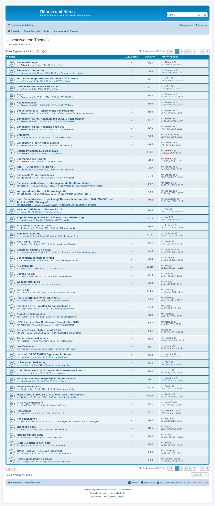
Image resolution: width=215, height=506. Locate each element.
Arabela (24, 397)
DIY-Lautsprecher (65, 325)
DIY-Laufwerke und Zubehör (67, 333)
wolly (23, 268)
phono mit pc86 (26, 426)
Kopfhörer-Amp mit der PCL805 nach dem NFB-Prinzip (50, 217)
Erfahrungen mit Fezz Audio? (35, 225)
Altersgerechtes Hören (71, 73)
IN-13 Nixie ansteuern (30, 402)
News (60, 65)
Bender (24, 244)
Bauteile (67, 461)
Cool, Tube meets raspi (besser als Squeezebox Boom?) (51, 370)
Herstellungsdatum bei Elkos (34, 459)
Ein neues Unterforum (30, 70)
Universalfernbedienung (31, 362)
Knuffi (23, 220)
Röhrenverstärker (67, 228)
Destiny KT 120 (26, 273)
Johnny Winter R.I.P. (29, 386)
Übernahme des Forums (31, 158)
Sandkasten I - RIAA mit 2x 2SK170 (38, 142)
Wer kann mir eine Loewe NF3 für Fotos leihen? (46, 378)
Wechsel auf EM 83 (28, 281)
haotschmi (26, 236)
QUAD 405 (23, 289)
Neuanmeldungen (27, 62)
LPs (63, 413)
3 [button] (185, 51)
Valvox (24, 292)
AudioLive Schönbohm (31, 314)
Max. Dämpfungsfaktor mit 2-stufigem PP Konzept (47, 78)
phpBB (97, 490)
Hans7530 (26, 405)
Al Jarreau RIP (25, 265)
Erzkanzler (26, 73)
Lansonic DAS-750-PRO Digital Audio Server (44, 354)
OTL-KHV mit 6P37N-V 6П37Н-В (36, 167)
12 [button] (202, 51)
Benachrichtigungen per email (35, 257)
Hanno (24, 317)
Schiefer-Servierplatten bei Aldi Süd (39, 330)
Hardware (66, 137)
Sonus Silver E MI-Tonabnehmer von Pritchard (45, 110)
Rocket (24, 421)
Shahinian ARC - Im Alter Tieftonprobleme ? (43, 306)
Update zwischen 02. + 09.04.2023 (37, 150)
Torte (23, 284)
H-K (23, 429)
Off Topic (59, 268)
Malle (23, 308)
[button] (170, 51)
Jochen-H (25, 186)
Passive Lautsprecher (63, 308)
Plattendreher (62, 300)
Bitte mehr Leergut (28, 233)
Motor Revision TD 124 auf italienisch (40, 450)
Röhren (57, 89)
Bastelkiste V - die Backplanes (35, 175)
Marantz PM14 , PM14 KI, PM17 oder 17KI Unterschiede (50, 394)
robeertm (25, 341)
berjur (23, 276)
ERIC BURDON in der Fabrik (34, 442)
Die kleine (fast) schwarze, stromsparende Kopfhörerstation (53, 183)
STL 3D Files (67, 97)
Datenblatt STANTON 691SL (34, 249)
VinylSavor (26, 381)
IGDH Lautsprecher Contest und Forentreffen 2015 (48, 322)
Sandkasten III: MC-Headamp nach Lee (40, 126)
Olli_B (24, 365)
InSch (23, 81)
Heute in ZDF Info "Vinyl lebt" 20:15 (38, 297)
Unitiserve (23, 134)
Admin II (25, 65)
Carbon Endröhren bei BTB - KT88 (38, 86)
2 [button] (181, 51)
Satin (23, 212)
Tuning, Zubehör (62, 365)
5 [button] (194, 51)
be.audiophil (26, 137)
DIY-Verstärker (63, 81)
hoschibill (25, 325)
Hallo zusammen (27, 418)
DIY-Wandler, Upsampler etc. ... (76, 194)
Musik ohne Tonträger (67, 244)
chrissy (24, 300)
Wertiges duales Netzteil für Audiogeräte (41, 191)
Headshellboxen (27, 102)
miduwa (24, 349)
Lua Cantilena (25, 346)
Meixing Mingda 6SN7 (30, 434)
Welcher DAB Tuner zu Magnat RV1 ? (39, 209)
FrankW (24, 453)
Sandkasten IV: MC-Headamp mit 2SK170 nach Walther (50, 118)
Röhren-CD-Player (67, 349)
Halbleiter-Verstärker (66, 292)
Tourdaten (60, 445)
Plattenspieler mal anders (32, 338)
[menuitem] (29, 25)
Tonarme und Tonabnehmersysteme (76, 113)
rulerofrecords (27, 413)
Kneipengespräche (69, 236)
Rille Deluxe (24, 410)
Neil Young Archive (28, 241)
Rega (20, 94)
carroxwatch (26, 252)
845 (22, 333)
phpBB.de (120, 493)
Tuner (58, 212)
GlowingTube (27, 461)
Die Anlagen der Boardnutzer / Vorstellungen (81, 186)
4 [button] (190, 51)
